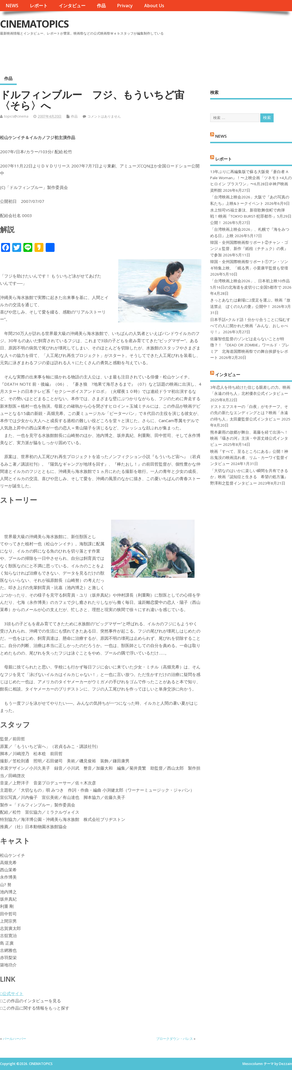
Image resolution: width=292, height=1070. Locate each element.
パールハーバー (14, 1038)
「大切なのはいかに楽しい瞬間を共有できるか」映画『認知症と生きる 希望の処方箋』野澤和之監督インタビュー (249, 477)
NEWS (12, 6)
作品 (101, 6)
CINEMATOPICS (34, 24)
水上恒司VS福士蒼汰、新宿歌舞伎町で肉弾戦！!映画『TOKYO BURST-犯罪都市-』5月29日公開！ (250, 216)
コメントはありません (104, 116)
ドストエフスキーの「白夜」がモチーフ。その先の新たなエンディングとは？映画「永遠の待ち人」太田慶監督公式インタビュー (249, 413)
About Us (154, 6)
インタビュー (72, 6)
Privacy (125, 6)
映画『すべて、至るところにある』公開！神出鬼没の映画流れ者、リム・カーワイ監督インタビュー (249, 457)
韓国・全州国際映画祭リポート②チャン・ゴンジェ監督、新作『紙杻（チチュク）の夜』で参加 (249, 248)
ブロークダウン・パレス (174, 1038)
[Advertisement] (186, 52)
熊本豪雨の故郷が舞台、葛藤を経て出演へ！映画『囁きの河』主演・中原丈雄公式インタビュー (249, 438)
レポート (39, 6)
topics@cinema (16, 116)
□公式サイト (11, 993)
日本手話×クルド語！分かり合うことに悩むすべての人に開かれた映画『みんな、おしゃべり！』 (250, 326)
